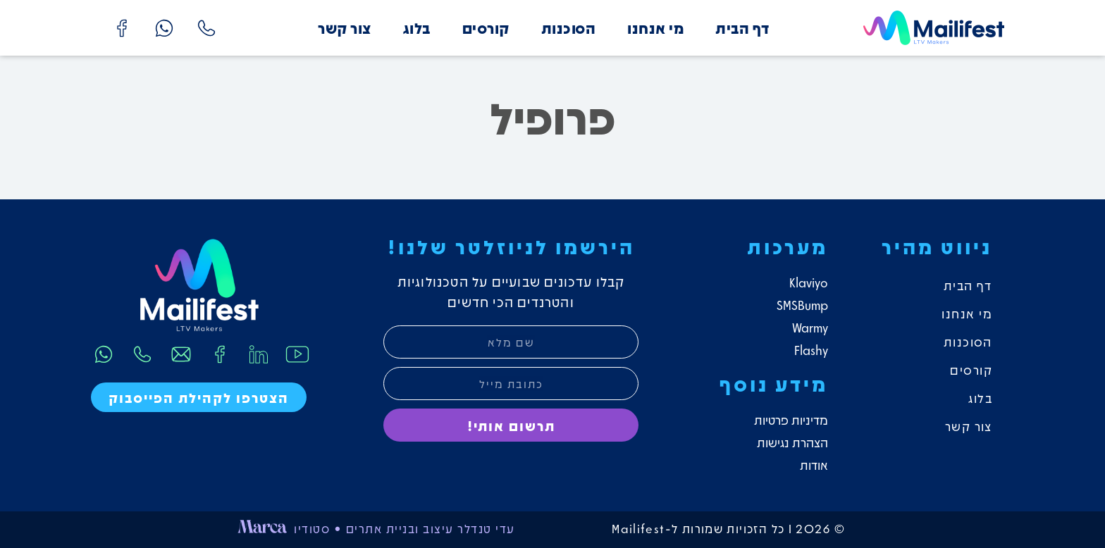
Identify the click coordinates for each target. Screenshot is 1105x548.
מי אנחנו (655, 28)
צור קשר (344, 28)
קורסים (486, 28)
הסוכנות (568, 28)
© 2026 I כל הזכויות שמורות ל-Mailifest (729, 528)
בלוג (417, 28)
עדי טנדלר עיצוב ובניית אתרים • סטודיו (404, 528)
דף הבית (742, 28)
